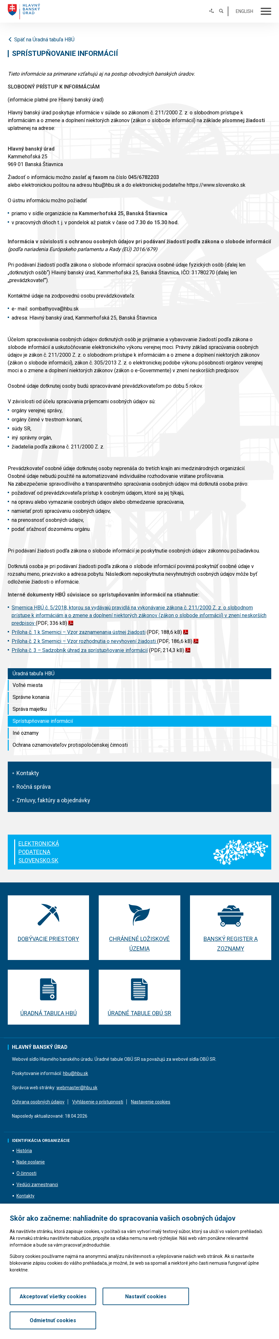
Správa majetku (30, 709)
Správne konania (31, 697)
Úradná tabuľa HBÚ (34, 673)
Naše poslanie (30, 1162)
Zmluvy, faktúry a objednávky (53, 800)
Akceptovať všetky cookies (50, 1320)
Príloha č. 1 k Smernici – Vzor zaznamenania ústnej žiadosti (78, 632)
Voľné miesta (28, 685)
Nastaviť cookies (139, 1320)
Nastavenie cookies (150, 1101)
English (244, 11)
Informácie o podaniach (40, 1207)
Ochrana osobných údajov (38, 1101)
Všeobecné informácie (39, 1218)
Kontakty (27, 773)
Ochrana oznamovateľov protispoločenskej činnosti (70, 745)
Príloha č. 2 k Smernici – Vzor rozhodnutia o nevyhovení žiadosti (84, 641)
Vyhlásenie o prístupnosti (97, 1101)
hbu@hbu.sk (75, 1073)
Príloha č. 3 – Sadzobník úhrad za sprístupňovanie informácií (80, 650)
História (24, 1151)
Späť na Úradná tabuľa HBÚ (41, 40)
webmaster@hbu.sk (76, 1087)
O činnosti (26, 1173)
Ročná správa (33, 786)
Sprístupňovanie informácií (43, 721)
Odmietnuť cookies (228, 1320)
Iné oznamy (26, 733)
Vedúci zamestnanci (37, 1184)
